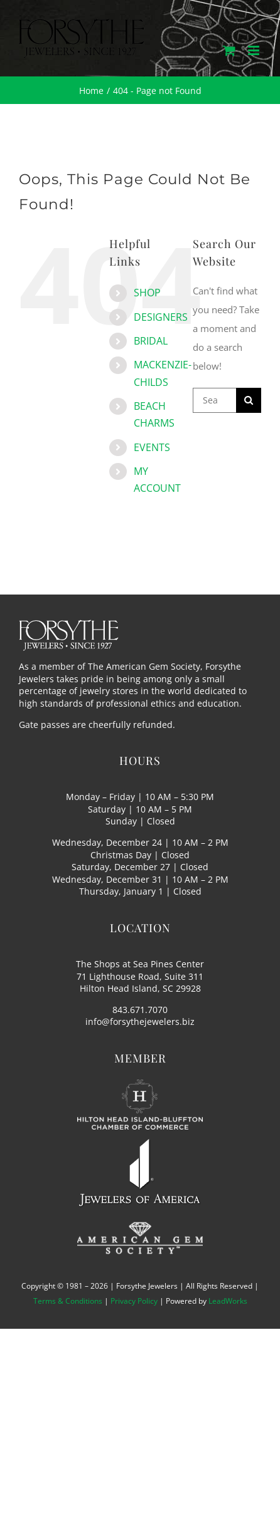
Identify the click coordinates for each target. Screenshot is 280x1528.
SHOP (147, 292)
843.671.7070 (140, 1010)
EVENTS (152, 447)
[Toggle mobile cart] (229, 50)
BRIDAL (151, 341)
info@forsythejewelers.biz (140, 1021)
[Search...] (214, 400)
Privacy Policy (134, 1301)
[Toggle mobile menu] (254, 50)
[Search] (248, 400)
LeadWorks (227, 1301)
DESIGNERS (161, 317)
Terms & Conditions (67, 1301)
